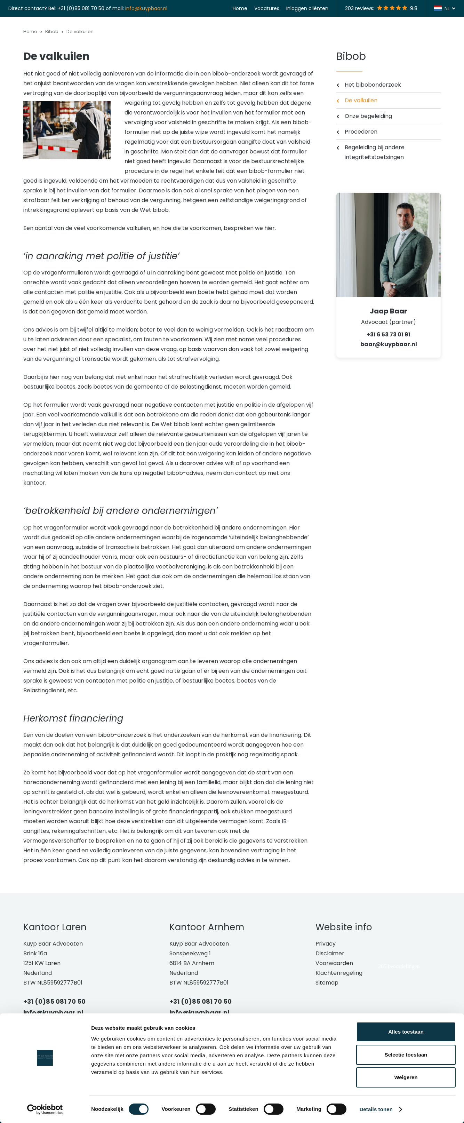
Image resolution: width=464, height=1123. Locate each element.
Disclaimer (329, 992)
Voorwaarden (334, 1001)
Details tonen (375, 1109)
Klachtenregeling (338, 1011)
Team (384, 35)
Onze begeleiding (368, 154)
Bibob (247, 35)
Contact (444, 35)
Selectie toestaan (406, 1055)
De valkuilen (361, 139)
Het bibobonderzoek (373, 123)
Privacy (325, 982)
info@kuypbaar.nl (146, 8)
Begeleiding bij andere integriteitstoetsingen (375, 190)
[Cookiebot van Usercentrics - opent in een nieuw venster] (45, 1109)
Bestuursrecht (210, 35)
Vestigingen (350, 35)
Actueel (412, 35)
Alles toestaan (406, 1032)
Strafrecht (166, 35)
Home (240, 8)
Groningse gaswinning (295, 35)
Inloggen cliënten (307, 8)
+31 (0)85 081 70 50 (81, 8)
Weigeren (405, 1077)
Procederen (361, 170)
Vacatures (266, 8)
